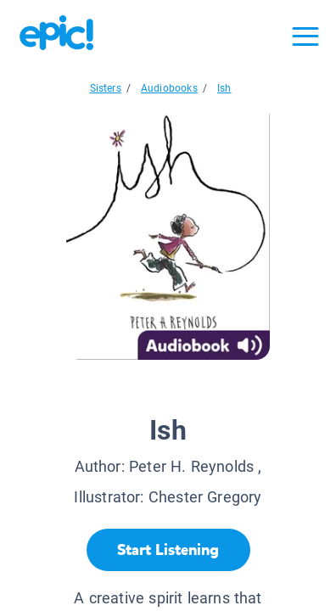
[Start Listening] (168, 550)
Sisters (105, 88)
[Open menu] (305, 36)
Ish (224, 88)
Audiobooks (169, 88)
